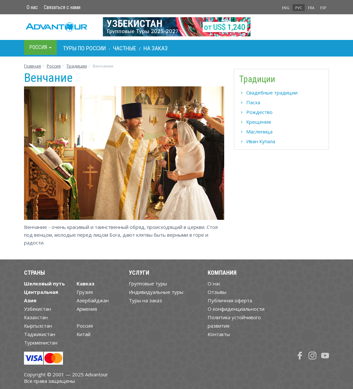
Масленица (259, 131)
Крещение (258, 122)
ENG (285, 7)
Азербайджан (93, 300)
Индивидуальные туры (156, 292)
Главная (32, 66)
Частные (124, 48)
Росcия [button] (40, 47)
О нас (32, 7)
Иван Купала (260, 141)
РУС (298, 7)
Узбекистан (37, 309)
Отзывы (217, 292)
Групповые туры (148, 283)
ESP (323, 7)
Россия (85, 325)
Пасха (253, 102)
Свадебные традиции (272, 92)
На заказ (155, 48)
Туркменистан (40, 342)
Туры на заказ (145, 300)
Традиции (77, 66)
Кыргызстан (38, 325)
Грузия (85, 292)
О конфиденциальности (236, 309)
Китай (84, 334)
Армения (87, 309)
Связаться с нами (62, 7)
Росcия (54, 66)
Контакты (219, 334)
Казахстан (36, 317)
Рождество (259, 112)
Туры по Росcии (84, 48)
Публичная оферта (230, 300)
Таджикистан (39, 334)
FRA (311, 7)
